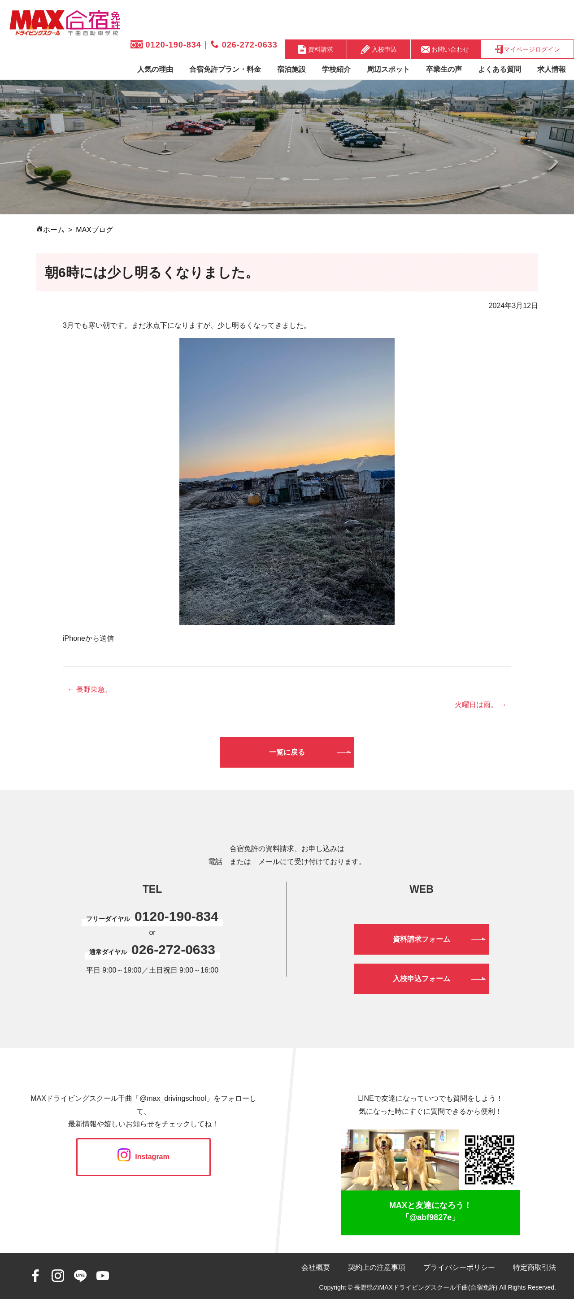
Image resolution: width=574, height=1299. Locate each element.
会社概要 (315, 1267)
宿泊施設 (291, 69)
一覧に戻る (287, 752)
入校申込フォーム (421, 978)
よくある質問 (499, 69)
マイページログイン (527, 49)
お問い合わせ (445, 49)
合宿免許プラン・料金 (225, 69)
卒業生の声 (444, 69)
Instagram (143, 1156)
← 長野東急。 (89, 689)
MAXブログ (94, 230)
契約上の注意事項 (376, 1267)
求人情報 (551, 69)
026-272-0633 (244, 44)
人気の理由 (155, 69)
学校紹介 (336, 69)
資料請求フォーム (421, 939)
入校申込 (379, 49)
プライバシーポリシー (459, 1267)
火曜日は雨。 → (481, 704)
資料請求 (315, 49)
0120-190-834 (165, 44)
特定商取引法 (534, 1267)
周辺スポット (388, 69)
